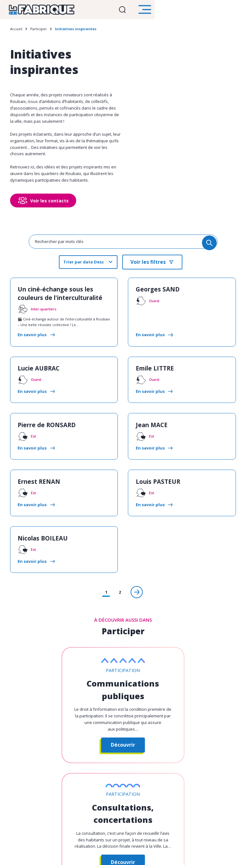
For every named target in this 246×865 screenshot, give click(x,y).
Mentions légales (130, 855)
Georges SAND (152, 289)
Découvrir (64, 715)
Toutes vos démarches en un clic (104, 816)
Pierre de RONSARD (40, 413)
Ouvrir (209, 11)
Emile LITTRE (150, 361)
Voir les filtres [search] (148, 264)
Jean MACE (147, 413)
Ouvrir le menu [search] (235, 11)
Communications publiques (64, 662)
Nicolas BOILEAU (37, 515)
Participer (38, 31)
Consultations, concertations (182, 659)
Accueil (16, 31)
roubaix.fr (163, 816)
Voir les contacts (49, 203)
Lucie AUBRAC (34, 361)
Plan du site (161, 855)
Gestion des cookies (92, 855)
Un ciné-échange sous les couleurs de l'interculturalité (59, 293)
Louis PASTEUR (152, 464)
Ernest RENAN (33, 464)
